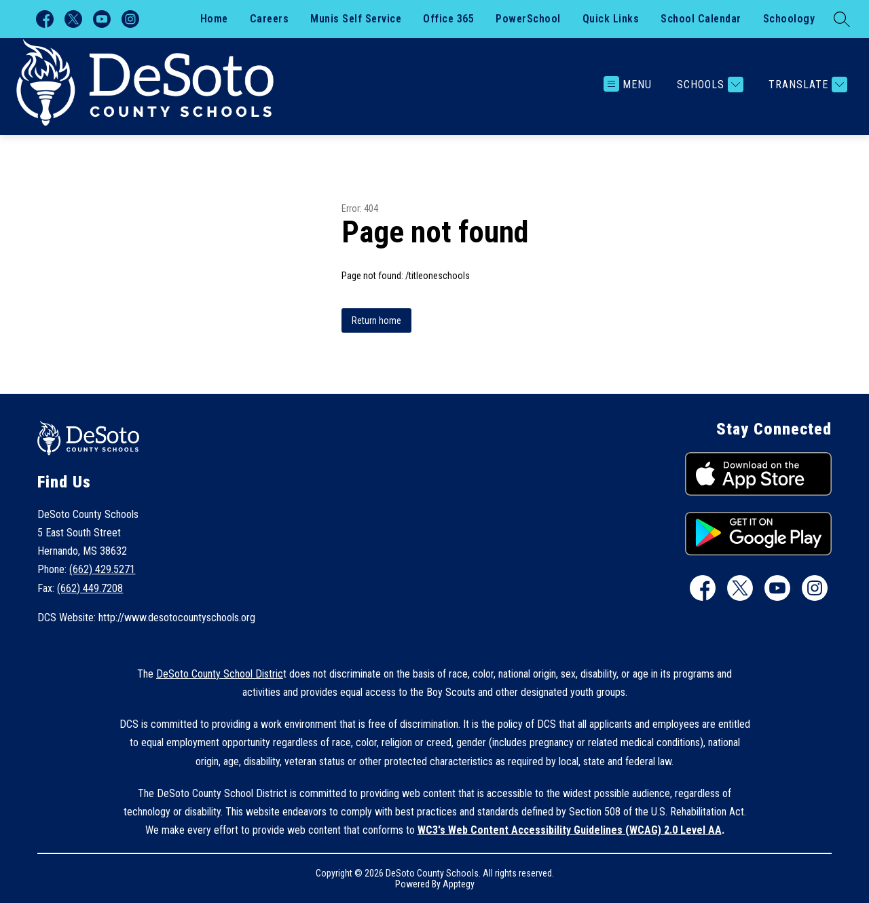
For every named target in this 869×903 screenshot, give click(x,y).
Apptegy (459, 884)
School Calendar (701, 18)
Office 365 (448, 18)
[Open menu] (628, 84)
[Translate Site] (806, 84)
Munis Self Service (355, 18)
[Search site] (842, 19)
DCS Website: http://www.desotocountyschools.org (146, 617)
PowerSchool (528, 18)
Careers (269, 18)
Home (214, 18)
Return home (376, 320)
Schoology (789, 18)
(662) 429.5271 (102, 569)
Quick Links (611, 18)
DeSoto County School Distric (219, 673)
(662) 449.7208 (90, 588)
